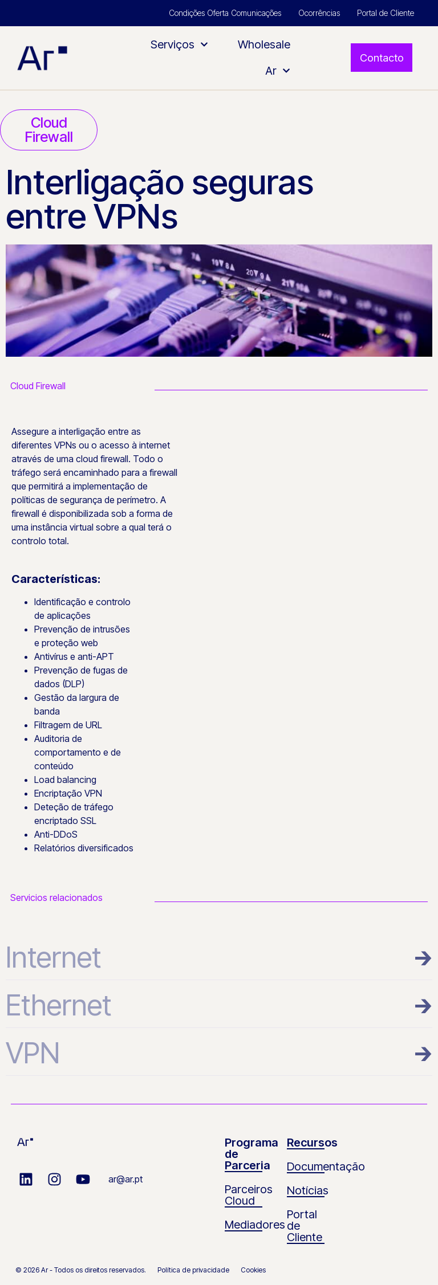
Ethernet (58, 1005)
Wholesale (264, 44)
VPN (33, 1053)
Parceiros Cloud (249, 1195)
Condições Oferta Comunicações (225, 13)
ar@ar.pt (125, 1179)
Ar (277, 70)
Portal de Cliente (385, 13)
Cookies (253, 1270)
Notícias (307, 1190)
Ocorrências (319, 13)
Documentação (326, 1166)
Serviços (179, 44)
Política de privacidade (193, 1270)
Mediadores (255, 1224)
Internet (53, 957)
